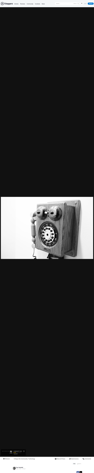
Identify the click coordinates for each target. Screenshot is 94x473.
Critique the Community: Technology (24, 459)
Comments (87, 459)
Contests (37, 4)
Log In (85, 3)
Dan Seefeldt (19, 467)
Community (30, 4)
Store (43, 4)
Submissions (74, 459)
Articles (16, 4)
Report (79, 463)
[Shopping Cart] (81, 3)
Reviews (22, 4)
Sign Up (90, 3)
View (74, 463)
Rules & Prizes (60, 459)
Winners (6, 459)
